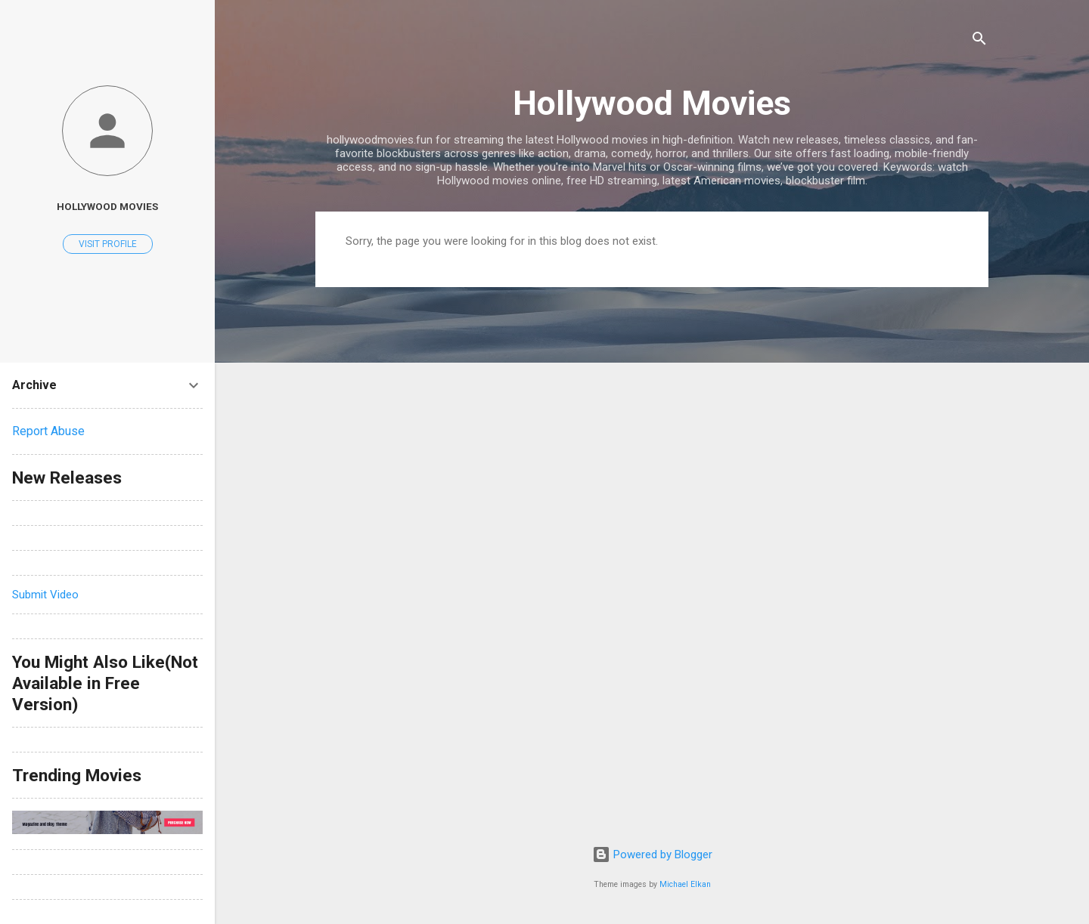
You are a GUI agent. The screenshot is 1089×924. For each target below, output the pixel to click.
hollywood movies (107, 206)
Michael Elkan (685, 884)
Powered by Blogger (652, 854)
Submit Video (45, 594)
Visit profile (108, 244)
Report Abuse (48, 431)
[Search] (979, 41)
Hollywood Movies (652, 103)
